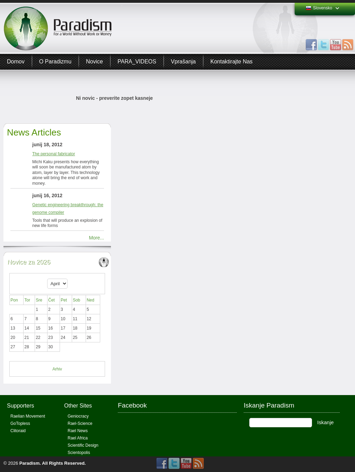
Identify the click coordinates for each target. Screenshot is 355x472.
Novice (94, 61)
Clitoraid (18, 430)
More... (96, 238)
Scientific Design (83, 445)
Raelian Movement (27, 416)
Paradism (29, 463)
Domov (16, 61)
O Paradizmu (55, 61)
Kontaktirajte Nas (231, 61)
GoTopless (20, 423)
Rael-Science (80, 423)
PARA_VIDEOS (137, 61)
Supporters (20, 406)
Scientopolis (79, 452)
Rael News (78, 430)
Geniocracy (78, 416)
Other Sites (78, 406)
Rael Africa (78, 438)
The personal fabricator (53, 153)
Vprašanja (183, 61)
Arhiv (57, 369)
